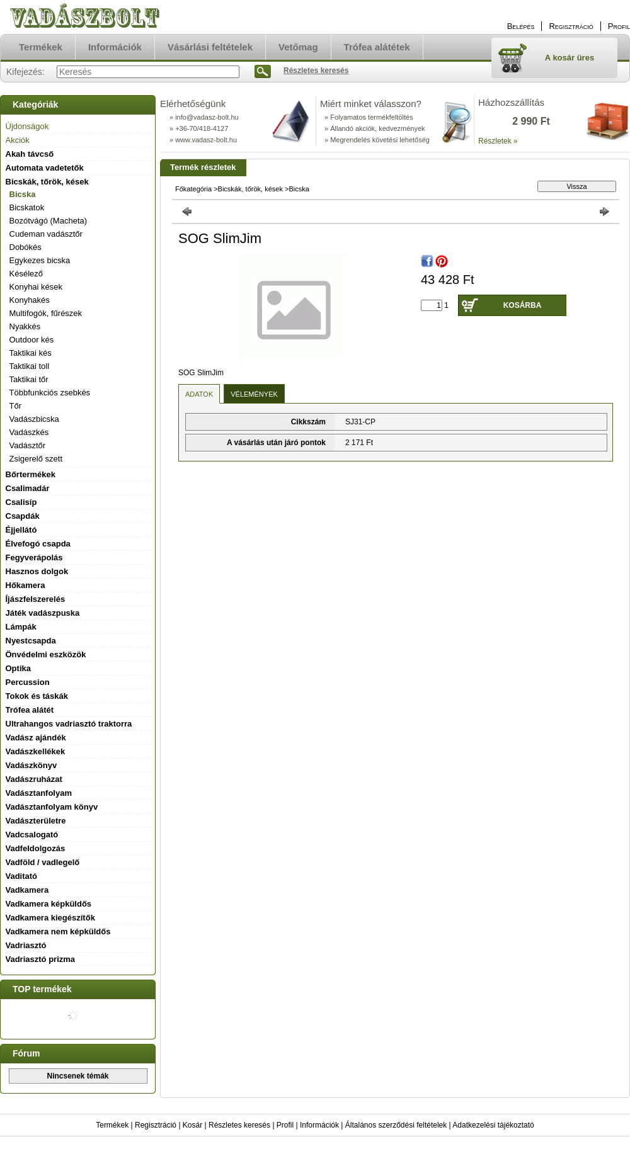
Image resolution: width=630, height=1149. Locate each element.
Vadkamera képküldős (49, 903)
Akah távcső (30, 154)
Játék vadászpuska (43, 613)
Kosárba (522, 305)
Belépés (521, 26)
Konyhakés (29, 300)
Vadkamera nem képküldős (58, 931)
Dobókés (25, 247)
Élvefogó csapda (38, 543)
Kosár (192, 1125)
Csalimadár (28, 488)
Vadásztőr (27, 445)
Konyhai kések (36, 286)
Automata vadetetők (45, 168)
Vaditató (22, 876)
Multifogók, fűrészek (46, 313)
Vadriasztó (26, 945)
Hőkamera (25, 585)
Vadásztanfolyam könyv (52, 807)
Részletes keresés (239, 1125)
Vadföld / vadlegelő (43, 862)
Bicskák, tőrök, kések (250, 189)
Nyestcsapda (31, 640)
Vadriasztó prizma (41, 959)
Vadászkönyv (31, 765)
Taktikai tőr (29, 379)
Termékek (112, 1125)
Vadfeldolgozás (36, 848)
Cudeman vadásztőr (46, 234)
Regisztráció (155, 1125)
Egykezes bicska (40, 260)
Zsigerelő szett (36, 458)
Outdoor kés (31, 339)
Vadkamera (27, 890)
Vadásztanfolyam (39, 793)
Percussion (28, 682)
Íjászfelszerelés (36, 599)
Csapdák (23, 516)
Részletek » (498, 141)
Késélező (26, 273)
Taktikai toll (29, 366)
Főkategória (193, 189)
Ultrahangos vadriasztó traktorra (69, 723)
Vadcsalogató (32, 834)
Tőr (15, 405)
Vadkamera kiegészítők (50, 917)
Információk (319, 1125)
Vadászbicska (34, 419)
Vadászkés (29, 432)
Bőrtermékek (31, 474)
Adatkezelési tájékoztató (493, 1125)
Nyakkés (25, 326)
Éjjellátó (21, 530)
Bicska (22, 194)
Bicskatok (27, 207)
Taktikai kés (30, 353)
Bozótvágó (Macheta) (48, 220)
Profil (285, 1125)
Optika (18, 668)
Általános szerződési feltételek (396, 1125)
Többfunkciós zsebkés (50, 392)
